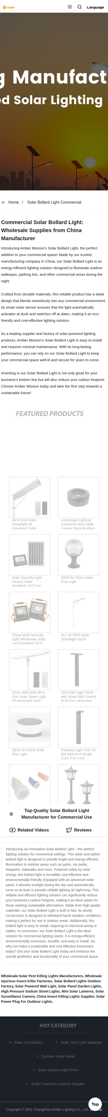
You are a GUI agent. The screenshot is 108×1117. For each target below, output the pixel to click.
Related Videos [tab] (29, 830)
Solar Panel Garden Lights (79, 986)
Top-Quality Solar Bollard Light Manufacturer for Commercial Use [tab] (51, 814)
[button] (69, 7)
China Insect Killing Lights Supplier (65, 996)
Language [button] (95, 7)
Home (13, 202)
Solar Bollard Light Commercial (54, 202)
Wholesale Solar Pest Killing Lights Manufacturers (42, 976)
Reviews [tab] (79, 830)
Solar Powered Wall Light (35, 986)
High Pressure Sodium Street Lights (30, 991)
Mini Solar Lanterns (78, 991)
